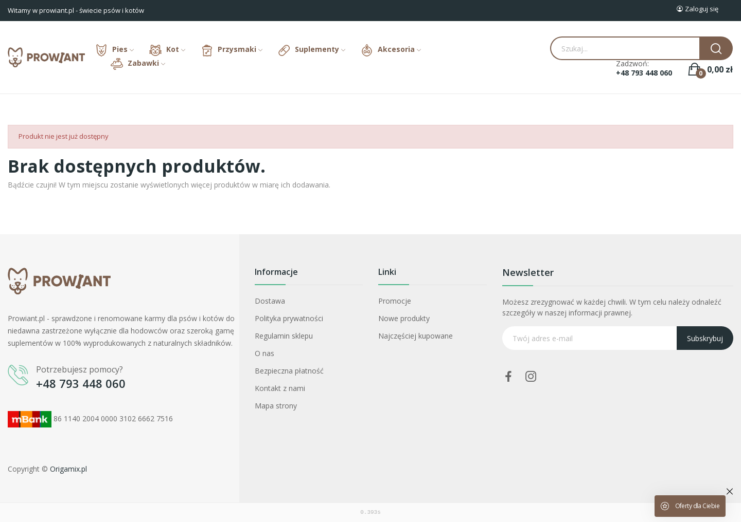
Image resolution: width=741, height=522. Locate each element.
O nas (264, 353)
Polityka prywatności (289, 318)
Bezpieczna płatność (289, 371)
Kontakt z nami (280, 388)
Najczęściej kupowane (415, 336)
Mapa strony (276, 406)
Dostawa (270, 301)
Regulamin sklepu (284, 336)
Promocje (394, 301)
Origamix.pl (68, 469)
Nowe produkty (404, 318)
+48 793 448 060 (644, 73)
